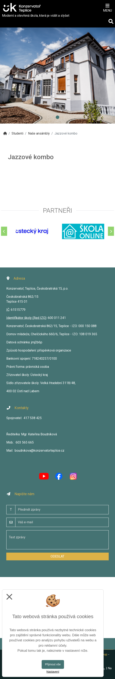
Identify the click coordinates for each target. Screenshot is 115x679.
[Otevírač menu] (107, 7)
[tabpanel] (57, 75)
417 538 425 (33, 418)
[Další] (111, 231)
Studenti (17, 133)
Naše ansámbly (39, 133)
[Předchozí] (4, 231)
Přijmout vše (53, 664)
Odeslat (57, 556)
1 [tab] (57, 117)
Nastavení (52, 671)
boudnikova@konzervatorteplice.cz (39, 450)
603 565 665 (25, 442)
